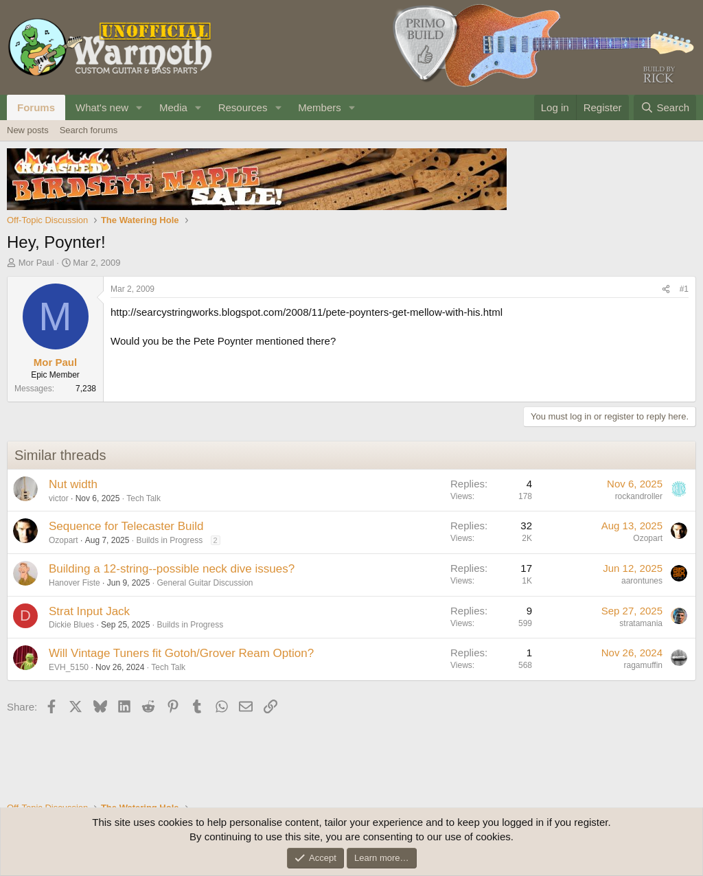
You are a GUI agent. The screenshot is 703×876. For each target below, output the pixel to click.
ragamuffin (643, 665)
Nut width (73, 484)
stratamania (640, 623)
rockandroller (638, 496)
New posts (28, 130)
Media (173, 107)
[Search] (665, 107)
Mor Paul (36, 262)
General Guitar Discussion (205, 583)
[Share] (666, 289)
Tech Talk (143, 498)
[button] (139, 107)
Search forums (89, 130)
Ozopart (63, 540)
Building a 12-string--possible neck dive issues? (172, 568)
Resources (243, 107)
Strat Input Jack (89, 611)
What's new (102, 107)
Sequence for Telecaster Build (126, 526)
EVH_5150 (69, 667)
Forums (36, 107)
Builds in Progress (169, 540)
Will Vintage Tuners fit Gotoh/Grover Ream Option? (181, 653)
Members (319, 107)
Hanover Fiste (74, 583)
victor (59, 498)
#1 (684, 289)
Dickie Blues (71, 625)
